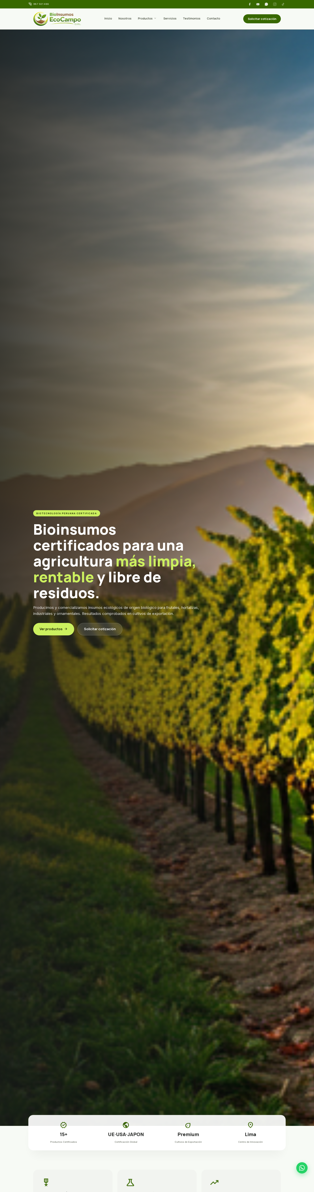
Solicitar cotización (262, 19)
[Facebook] (249, 4)
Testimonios (191, 18)
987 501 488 (41, 4)
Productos (145, 18)
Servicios (169, 18)
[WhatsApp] (266, 4)
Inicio (108, 18)
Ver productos (54, 629)
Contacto (213, 18)
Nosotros (124, 18)
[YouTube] (258, 4)
